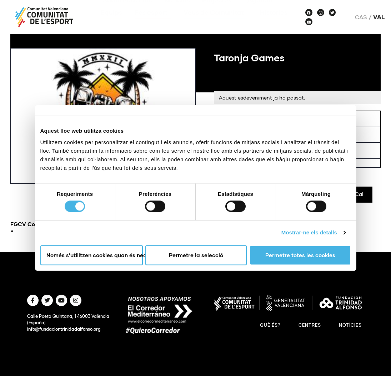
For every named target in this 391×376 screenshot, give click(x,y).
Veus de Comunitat (215, 23)
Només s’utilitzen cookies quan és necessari (94, 255)
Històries (273, 23)
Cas (361, 17)
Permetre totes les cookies (300, 255)
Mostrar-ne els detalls (309, 233)
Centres (310, 325)
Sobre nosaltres (127, 11)
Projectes (218, 11)
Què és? (270, 325)
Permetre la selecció (196, 255)
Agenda (260, 11)
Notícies (177, 11)
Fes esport (153, 23)
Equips (111, 23)
